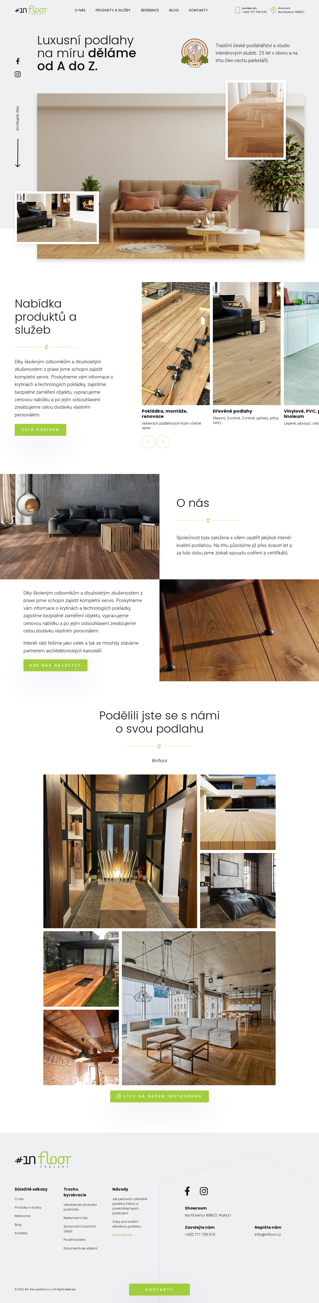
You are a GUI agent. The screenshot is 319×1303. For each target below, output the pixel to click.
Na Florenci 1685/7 (291, 12)
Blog (174, 10)
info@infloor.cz (268, 1234)
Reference (150, 10)
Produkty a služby (113, 10)
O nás (80, 10)
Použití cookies (75, 1239)
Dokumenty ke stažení (80, 1248)
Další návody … (123, 1235)
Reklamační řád (75, 1218)
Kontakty (198, 10)
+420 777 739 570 (254, 12)
